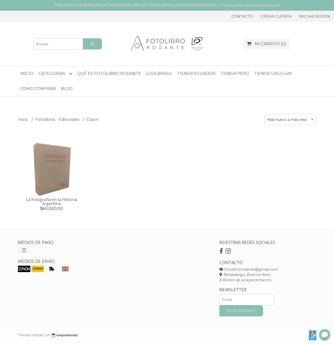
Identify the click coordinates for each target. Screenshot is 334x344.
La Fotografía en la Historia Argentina (51, 201)
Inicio (27, 73)
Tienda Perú (234, 73)
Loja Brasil (159, 73)
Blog (67, 88)
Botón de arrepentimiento (245, 280)
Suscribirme (241, 310)
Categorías (55, 73)
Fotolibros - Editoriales (57, 119)
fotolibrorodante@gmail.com (248, 269)
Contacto (242, 16)
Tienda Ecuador (196, 73)
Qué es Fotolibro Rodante (109, 73)
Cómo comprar (38, 88)
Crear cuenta (276, 16)
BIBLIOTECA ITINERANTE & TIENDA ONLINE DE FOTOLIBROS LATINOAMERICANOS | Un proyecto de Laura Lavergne (167, 5)
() (266, 44)
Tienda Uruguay (273, 73)
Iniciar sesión (314, 16)
